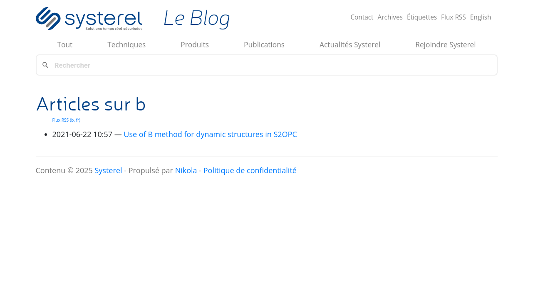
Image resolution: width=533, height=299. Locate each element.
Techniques (126, 44)
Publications (264, 44)
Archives (390, 17)
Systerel (108, 170)
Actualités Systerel (350, 44)
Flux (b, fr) (66, 120)
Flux (453, 17)
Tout (64, 44)
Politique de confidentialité (250, 170)
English (480, 17)
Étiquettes (422, 17)
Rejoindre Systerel (445, 44)
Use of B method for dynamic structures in (210, 134)
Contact (361, 17)
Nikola (186, 170)
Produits (195, 44)
